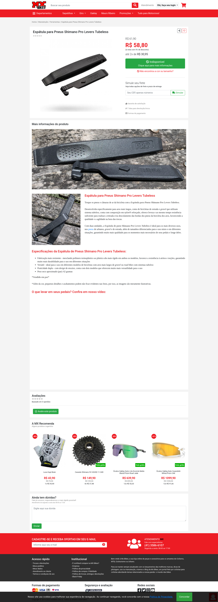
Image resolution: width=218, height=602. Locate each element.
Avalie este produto (46, 411)
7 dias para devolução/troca (137, 108)
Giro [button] (82, 13)
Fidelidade (93, 571)
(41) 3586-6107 (154, 545)
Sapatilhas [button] (67, 13)
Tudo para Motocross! (148, 13)
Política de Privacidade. (161, 596)
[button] (167, 5)
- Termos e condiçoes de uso (43, 574)
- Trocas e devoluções (40, 563)
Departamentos (42, 13)
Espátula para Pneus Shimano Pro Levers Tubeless (81, 22)
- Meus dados (37, 569)
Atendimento (147, 5)
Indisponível (155, 63)
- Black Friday (76, 577)
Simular (177, 92)
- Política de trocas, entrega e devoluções (87, 574)
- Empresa (75, 566)
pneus (90, 229)
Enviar (37, 526)
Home (34, 22)
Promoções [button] (126, 13)
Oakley (93, 13)
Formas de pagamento (135, 113)
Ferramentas (55, 22)
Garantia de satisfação (135, 104)
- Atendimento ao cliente (41, 571)
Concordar (184, 596)
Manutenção (43, 22)
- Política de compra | (80, 571)
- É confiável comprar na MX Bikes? (85, 563)
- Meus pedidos (38, 566)
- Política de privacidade (80, 569)
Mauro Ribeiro (108, 13)
